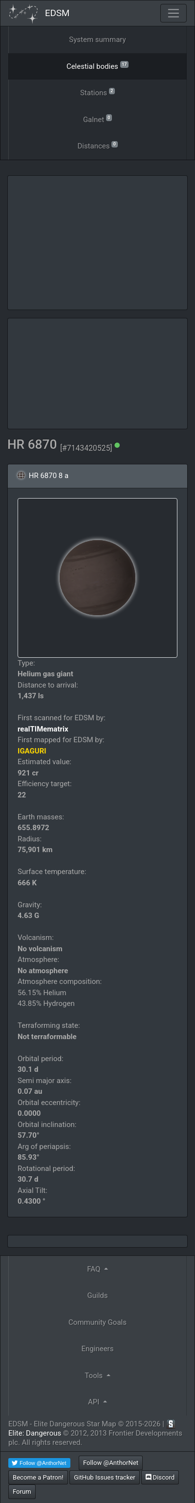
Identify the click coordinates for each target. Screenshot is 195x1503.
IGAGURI (32, 751)
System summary (97, 39)
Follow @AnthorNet (110, 1462)
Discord (160, 1477)
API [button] (94, 1402)
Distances (97, 145)
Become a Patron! (38, 1477)
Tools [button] (94, 1375)
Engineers (98, 1348)
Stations (97, 92)
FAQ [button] (94, 1269)
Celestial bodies (97, 66)
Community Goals (97, 1322)
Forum (22, 1491)
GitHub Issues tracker (104, 1477)
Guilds (97, 1295)
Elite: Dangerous (34, 1433)
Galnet (97, 119)
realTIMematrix (43, 729)
